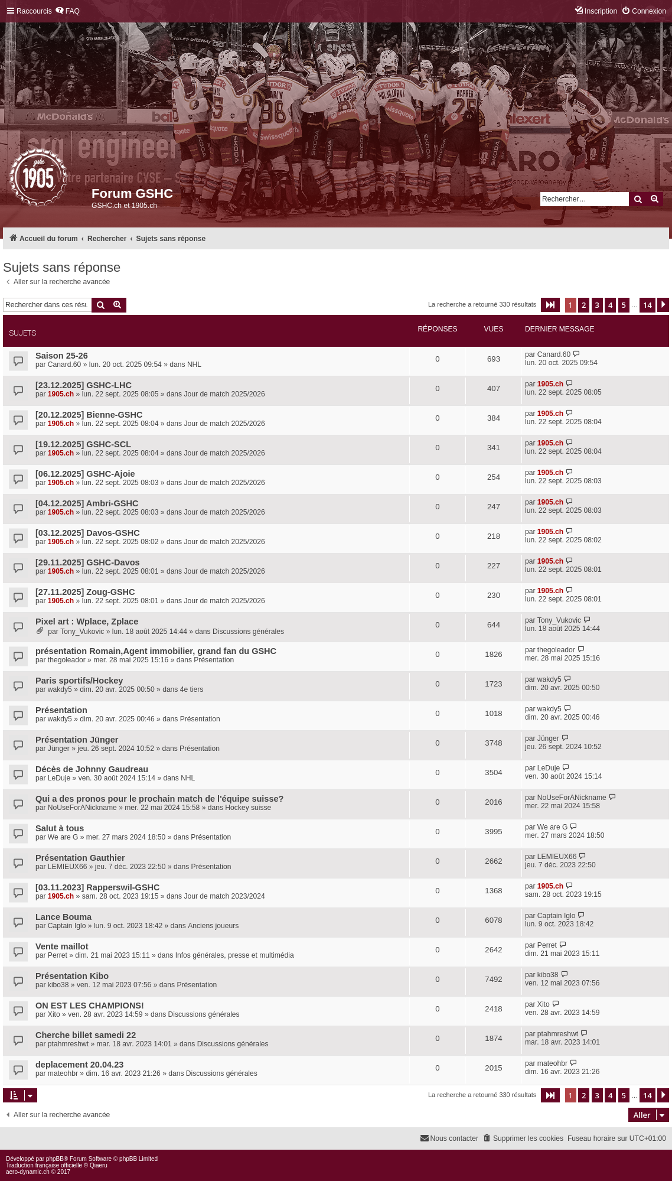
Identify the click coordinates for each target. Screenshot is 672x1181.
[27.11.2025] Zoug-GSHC (85, 592)
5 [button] (624, 305)
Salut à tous (59, 828)
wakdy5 (60, 689)
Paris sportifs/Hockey (79, 680)
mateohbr (63, 1073)
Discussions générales (248, 631)
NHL (194, 364)
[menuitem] (67, 11)
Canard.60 (64, 364)
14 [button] (647, 305)
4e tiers (192, 689)
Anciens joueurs (213, 926)
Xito (54, 1014)
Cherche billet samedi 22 (85, 1035)
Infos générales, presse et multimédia (234, 955)
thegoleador (67, 660)
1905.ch (61, 394)
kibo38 (58, 985)
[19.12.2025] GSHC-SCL (83, 444)
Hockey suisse (248, 807)
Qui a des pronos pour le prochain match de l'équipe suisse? (159, 798)
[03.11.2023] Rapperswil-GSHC (97, 887)
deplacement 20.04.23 (79, 1064)
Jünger (59, 748)
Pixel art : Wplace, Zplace (86, 621)
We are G (63, 837)
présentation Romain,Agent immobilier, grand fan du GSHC (155, 651)
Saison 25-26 (61, 355)
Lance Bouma (63, 917)
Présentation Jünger (76, 739)
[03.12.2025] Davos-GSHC (87, 533)
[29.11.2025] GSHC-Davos (87, 562)
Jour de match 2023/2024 (224, 896)
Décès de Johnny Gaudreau (91, 769)
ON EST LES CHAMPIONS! (89, 1005)
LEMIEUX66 (67, 867)
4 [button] (610, 305)
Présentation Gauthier (80, 858)
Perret (57, 955)
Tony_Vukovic (82, 631)
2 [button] (584, 305)
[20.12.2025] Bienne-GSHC (89, 414)
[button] (550, 305)
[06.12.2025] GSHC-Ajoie (85, 474)
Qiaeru (98, 1165)
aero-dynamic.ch (28, 1172)
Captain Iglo (67, 926)
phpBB (55, 1159)
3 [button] (597, 305)
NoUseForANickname (82, 807)
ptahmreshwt (68, 1044)
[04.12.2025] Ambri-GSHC (87, 503)
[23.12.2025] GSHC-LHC (83, 385)
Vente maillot (62, 946)
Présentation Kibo (72, 976)
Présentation (214, 660)
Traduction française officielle (44, 1165)
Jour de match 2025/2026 (224, 394)
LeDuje (59, 778)
